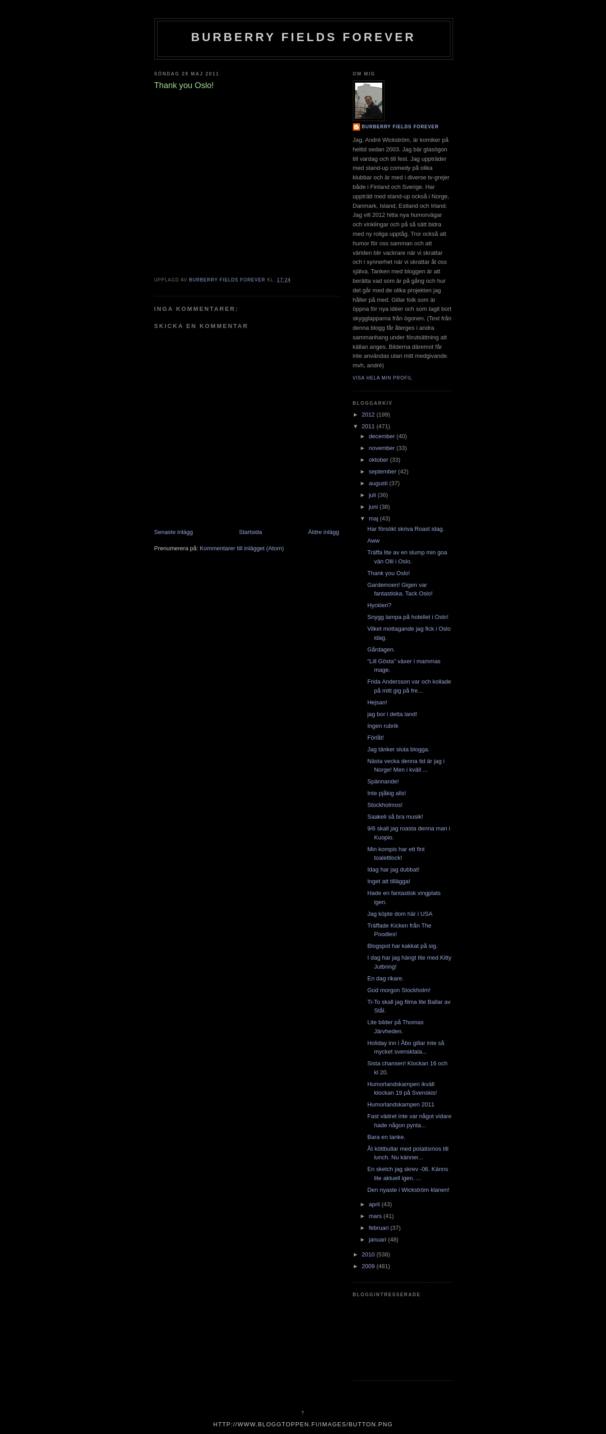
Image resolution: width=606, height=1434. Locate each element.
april (375, 1204)
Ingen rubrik (382, 725)
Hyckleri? (379, 605)
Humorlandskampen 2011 (401, 1104)
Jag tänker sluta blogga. (398, 749)
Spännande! (383, 781)
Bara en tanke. (386, 1137)
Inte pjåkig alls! (386, 793)
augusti (379, 483)
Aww (373, 540)
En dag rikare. (385, 978)
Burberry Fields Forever (303, 37)
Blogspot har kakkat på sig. (402, 945)
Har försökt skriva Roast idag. (405, 528)
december (382, 436)
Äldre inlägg (323, 532)
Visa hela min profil (382, 377)
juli (373, 495)
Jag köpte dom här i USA (400, 913)
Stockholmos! (384, 804)
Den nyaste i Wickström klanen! (408, 1189)
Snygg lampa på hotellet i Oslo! (408, 617)
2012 (369, 414)
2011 (369, 426)
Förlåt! (375, 737)
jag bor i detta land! (392, 714)
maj (374, 518)
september (383, 471)
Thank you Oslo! (388, 573)
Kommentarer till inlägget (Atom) (242, 548)
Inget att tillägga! (388, 881)
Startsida (250, 532)
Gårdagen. (381, 649)
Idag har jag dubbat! (393, 869)
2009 (369, 1266)
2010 (369, 1254)
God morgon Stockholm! (398, 990)
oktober (379, 459)
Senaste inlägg (173, 532)
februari (379, 1227)
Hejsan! (377, 702)
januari (378, 1239)
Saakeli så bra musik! (395, 816)
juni (374, 506)
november (382, 448)
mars (376, 1216)
